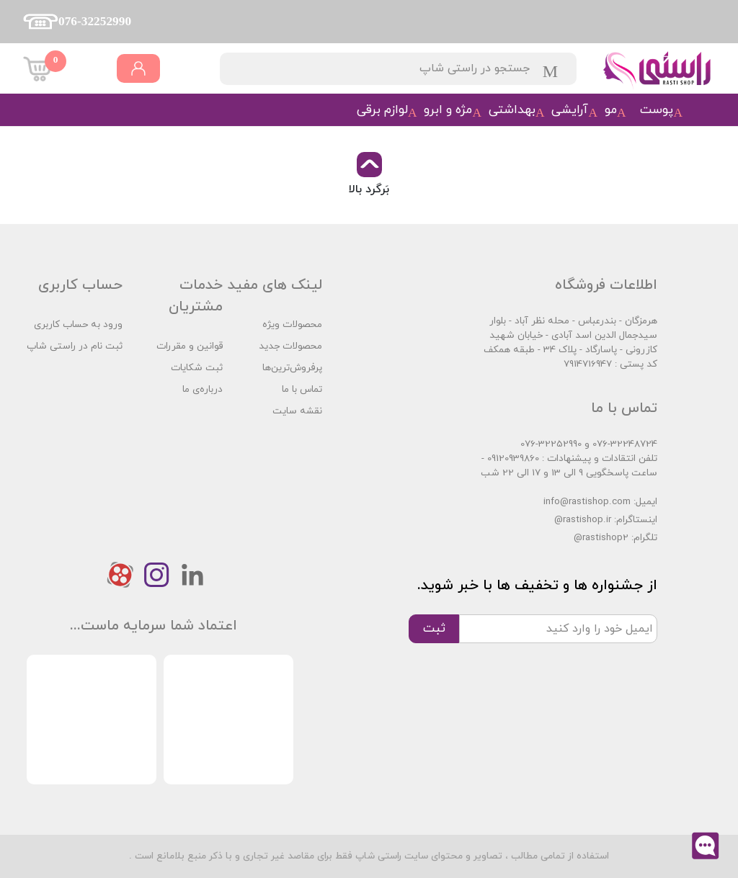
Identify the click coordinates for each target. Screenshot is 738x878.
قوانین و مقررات (189, 346)
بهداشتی (512, 110)
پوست (656, 110)
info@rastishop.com (587, 502)
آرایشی (569, 110)
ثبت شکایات (197, 368)
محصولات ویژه (292, 324)
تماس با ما (302, 389)
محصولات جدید (290, 346)
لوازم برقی (382, 110)
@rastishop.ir (582, 520)
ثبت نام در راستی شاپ (75, 346)
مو (611, 110)
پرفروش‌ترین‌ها (292, 368)
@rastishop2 (601, 538)
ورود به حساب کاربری (78, 324)
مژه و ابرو (448, 110)
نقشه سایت (297, 411)
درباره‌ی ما (202, 389)
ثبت (434, 628)
